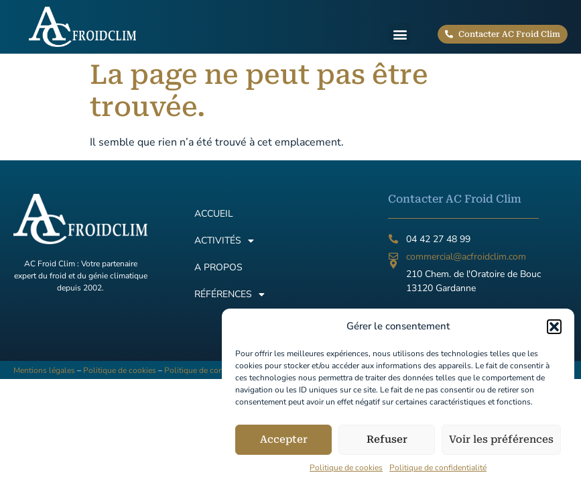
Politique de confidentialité (438, 473)
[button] (554, 332)
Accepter (284, 446)
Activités (224, 240)
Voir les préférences (501, 446)
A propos (218, 267)
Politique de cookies (346, 473)
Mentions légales (44, 370)
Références (229, 294)
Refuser (387, 446)
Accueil (213, 213)
